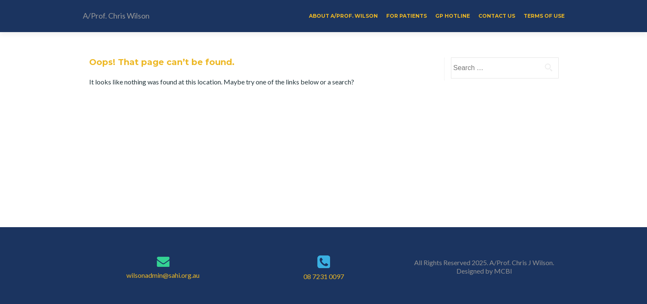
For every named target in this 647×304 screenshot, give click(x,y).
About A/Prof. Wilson (343, 16)
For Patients (406, 16)
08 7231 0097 (323, 276)
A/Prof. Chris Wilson (116, 15)
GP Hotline (452, 16)
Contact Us (496, 16)
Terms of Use (544, 16)
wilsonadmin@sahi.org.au (162, 275)
